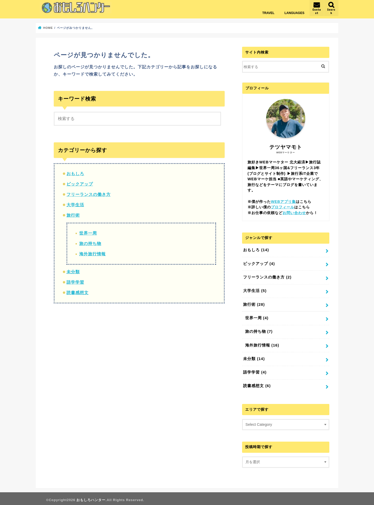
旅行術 (73, 215)
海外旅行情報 (92, 253)
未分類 (73, 271)
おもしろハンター (90, 497)
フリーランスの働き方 (88, 194)
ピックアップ (79, 184)
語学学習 (75, 282)
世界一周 (88, 233)
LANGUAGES (294, 13)
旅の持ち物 (90, 243)
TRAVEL (268, 13)
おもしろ (75, 173)
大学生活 (75, 204)
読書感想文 (77, 292)
